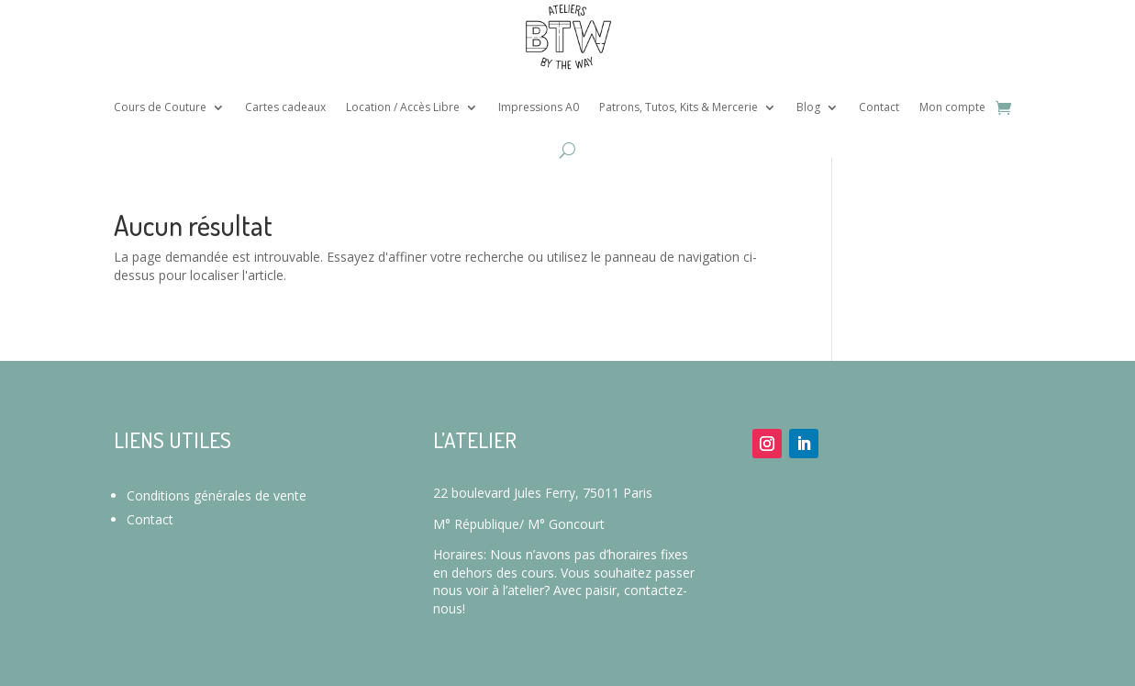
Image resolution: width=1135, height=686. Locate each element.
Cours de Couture (160, 107)
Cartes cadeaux (285, 107)
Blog (808, 107)
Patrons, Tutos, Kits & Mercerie (678, 107)
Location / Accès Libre (403, 107)
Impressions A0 (538, 107)
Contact (879, 107)
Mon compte (952, 107)
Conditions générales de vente (216, 495)
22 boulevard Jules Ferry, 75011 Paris (542, 492)
